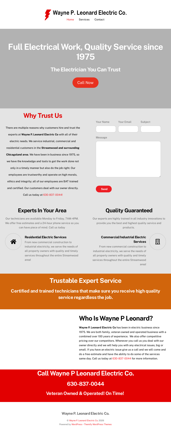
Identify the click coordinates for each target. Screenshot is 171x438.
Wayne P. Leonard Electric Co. (83, 422)
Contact (99, 21)
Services (84, 21)
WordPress (76, 426)
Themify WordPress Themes (98, 426)
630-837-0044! (53, 196)
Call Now (85, 84)
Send (104, 191)
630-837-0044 (121, 360)
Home (70, 21)
